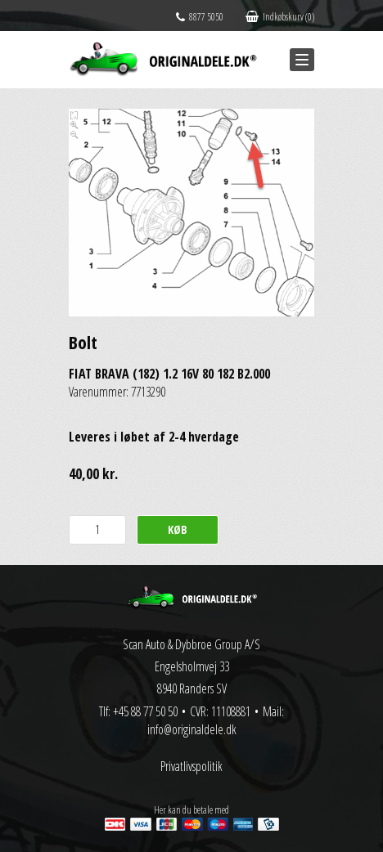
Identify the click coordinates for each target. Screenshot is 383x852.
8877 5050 (199, 17)
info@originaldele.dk (192, 729)
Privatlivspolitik (191, 766)
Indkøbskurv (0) (280, 17)
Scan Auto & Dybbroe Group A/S (191, 644)
